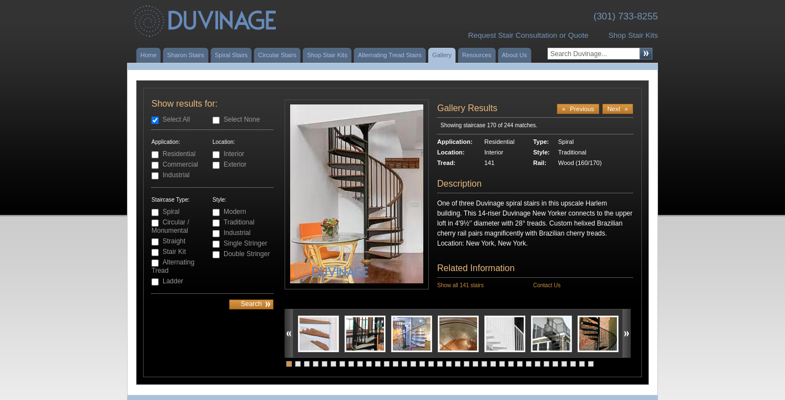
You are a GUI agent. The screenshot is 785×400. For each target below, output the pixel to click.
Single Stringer (245, 243)
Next (617, 109)
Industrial (176, 175)
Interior (234, 154)
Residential (179, 154)
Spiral (171, 212)
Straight (174, 241)
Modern (235, 212)
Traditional (239, 222)
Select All (176, 119)
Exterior (235, 164)
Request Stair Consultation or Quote (528, 35)
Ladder (173, 281)
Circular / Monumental (170, 226)
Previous (578, 109)
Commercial (180, 164)
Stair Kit (174, 252)
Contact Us (546, 285)
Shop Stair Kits (633, 35)
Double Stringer (247, 254)
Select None (242, 119)
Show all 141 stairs (460, 285)
